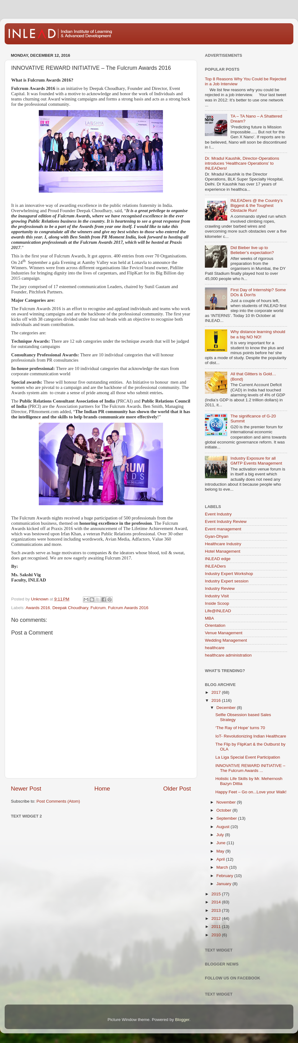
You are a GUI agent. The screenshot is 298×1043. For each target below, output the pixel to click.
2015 (216, 894)
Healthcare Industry (223, 544)
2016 (216, 700)
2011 (216, 926)
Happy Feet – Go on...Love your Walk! (251, 792)
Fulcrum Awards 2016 (128, 607)
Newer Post (26, 788)
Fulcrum (98, 607)
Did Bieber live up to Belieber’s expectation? (252, 250)
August (223, 826)
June (221, 842)
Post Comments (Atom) (58, 801)
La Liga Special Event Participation (247, 757)
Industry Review (220, 588)
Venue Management (223, 633)
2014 (216, 902)
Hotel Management (222, 551)
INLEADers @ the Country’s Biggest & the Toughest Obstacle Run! (256, 205)
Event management (223, 529)
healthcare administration (228, 655)
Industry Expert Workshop (229, 573)
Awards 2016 (38, 607)
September (227, 818)
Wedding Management (226, 640)
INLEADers (215, 566)
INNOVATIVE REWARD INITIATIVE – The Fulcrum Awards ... (250, 768)
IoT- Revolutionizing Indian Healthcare (250, 736)
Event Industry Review (225, 521)
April (221, 859)
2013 (216, 910)
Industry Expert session (226, 581)
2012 (216, 918)
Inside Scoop (217, 603)
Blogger (182, 1019)
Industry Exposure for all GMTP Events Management (256, 461)
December (226, 707)
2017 (216, 692)
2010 (216, 935)
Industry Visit (217, 596)
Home (102, 788)
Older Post (177, 788)
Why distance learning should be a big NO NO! (257, 334)
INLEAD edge (218, 558)
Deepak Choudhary (70, 607)
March (222, 867)
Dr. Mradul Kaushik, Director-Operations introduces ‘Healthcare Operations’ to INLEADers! (242, 163)
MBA (209, 618)
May (220, 851)
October (224, 810)
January (224, 883)
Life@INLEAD (218, 610)
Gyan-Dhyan (216, 536)
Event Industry (218, 514)
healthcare (214, 647)
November (226, 802)
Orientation (215, 625)
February (225, 875)
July (220, 834)
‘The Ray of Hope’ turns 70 (240, 727)
